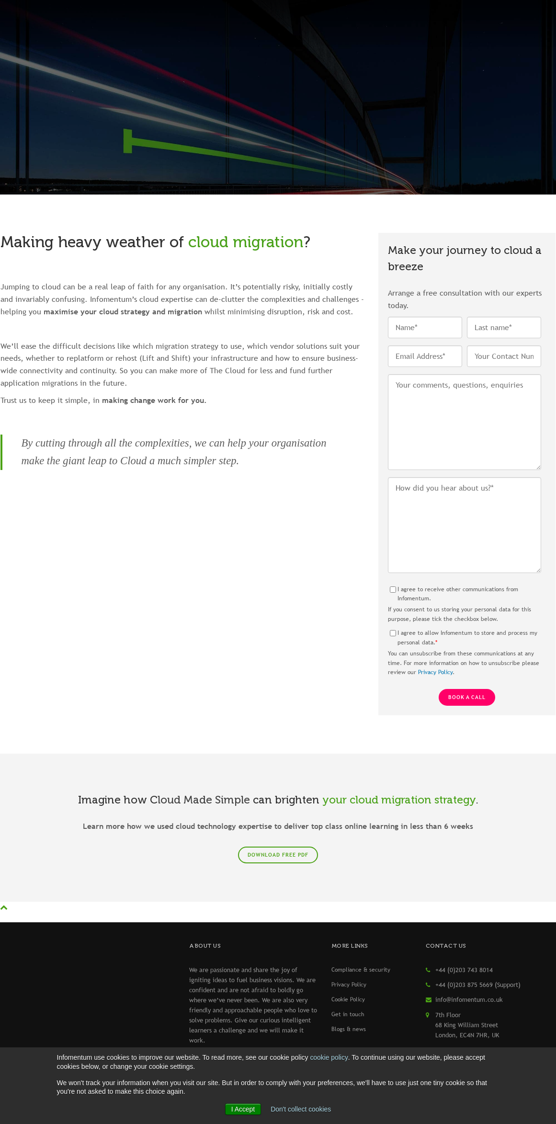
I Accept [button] (243, 1109)
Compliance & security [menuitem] (360, 969)
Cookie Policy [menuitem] (348, 999)
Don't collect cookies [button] (301, 1109)
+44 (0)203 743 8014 (464, 969)
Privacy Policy (435, 672)
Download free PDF (278, 855)
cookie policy (329, 1058)
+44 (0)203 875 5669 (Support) (478, 984)
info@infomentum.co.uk (469, 999)
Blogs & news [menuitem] (348, 1029)
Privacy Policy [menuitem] (348, 984)
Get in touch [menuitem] (347, 1014)
